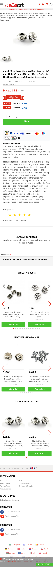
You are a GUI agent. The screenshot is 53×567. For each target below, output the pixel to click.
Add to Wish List (9, 84)
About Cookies (5, 489)
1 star (10, 215)
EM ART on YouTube (9, 516)
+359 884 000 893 (38, 9)
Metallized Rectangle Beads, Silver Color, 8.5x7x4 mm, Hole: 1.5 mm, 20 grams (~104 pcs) (13, 314)
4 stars (24, 215)
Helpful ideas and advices (9, 500)
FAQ (20, 480)
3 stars (19, 215)
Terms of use (5, 486)
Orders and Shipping (26, 486)
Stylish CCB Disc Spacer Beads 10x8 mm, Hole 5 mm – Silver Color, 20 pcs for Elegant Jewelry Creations (13, 379)
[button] (13, 328)
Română (39, 545)
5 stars (29, 215)
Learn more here (12, 561)
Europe (22, 553)
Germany (9, 549)
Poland (43, 553)
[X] (1, 559)
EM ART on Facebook (10, 512)
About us (3, 480)
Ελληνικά (27, 545)
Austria (21, 549)
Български (14, 545)
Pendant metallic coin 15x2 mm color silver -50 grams (39, 314)
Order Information (25, 483)
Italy (33, 553)
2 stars (15, 215)
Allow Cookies (44, 564)
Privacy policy (5, 483)
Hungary (10, 553)
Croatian (33, 549)
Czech (44, 549)
